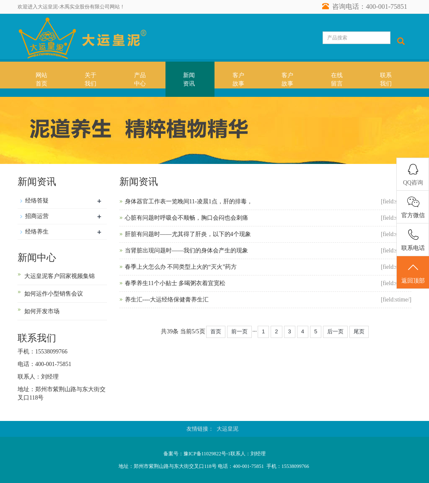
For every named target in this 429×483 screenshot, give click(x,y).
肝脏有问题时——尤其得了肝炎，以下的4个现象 (188, 234)
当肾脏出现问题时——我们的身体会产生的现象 (186, 250)
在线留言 (337, 79)
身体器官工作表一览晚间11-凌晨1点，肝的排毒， (189, 201)
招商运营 (37, 216)
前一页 (239, 331)
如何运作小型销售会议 (53, 294)
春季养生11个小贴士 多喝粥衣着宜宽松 (175, 283)
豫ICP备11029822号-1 (206, 454)
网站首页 (41, 79)
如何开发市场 (41, 311)
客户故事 (238, 79)
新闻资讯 (189, 79)
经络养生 (37, 232)
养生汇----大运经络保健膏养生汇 (167, 299)
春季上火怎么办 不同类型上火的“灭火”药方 (181, 267)
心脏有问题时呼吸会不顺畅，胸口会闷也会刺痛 (186, 218)
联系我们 (386, 79)
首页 (215, 331)
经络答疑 (37, 200)
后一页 (335, 331)
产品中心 (140, 79)
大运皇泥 (227, 429)
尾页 (359, 331)
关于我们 (90, 79)
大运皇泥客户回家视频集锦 (59, 276)
